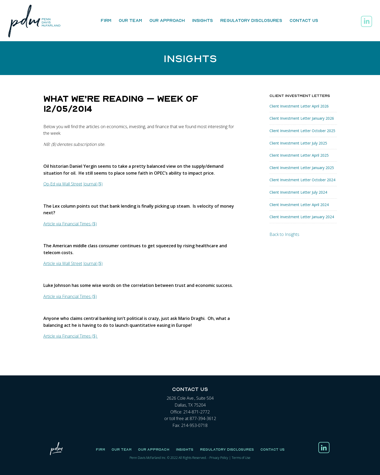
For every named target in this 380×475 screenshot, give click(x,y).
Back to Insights (284, 234)
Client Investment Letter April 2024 (299, 204)
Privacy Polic (218, 457)
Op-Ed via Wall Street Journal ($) (73, 184)
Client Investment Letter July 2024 (298, 192)
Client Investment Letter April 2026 (299, 106)
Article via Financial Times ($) (70, 224)
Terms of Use (241, 457)
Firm (106, 20)
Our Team (130, 20)
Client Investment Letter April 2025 (299, 155)
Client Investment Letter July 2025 (298, 143)
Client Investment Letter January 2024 (301, 216)
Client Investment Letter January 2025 (301, 167)
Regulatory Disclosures (251, 20)
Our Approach (167, 20)
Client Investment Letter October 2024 (302, 179)
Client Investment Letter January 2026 (301, 118)
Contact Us (304, 20)
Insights (202, 20)
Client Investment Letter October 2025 (302, 130)
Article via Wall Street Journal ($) (73, 263)
